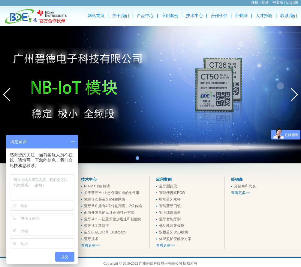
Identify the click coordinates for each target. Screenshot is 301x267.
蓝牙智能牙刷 (170, 219)
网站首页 (96, 15)
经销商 (241, 15)
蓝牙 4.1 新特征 (96, 226)
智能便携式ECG (172, 193)
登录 (265, 2)
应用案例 (169, 15)
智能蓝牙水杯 (170, 199)
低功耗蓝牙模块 (171, 226)
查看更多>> (90, 245)
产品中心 (145, 15)
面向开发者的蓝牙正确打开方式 (109, 212)
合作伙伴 (219, 15)
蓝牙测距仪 (168, 186)
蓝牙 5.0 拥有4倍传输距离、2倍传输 (113, 206)
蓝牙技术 (91, 239)
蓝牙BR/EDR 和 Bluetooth (105, 232)
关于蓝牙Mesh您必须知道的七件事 (112, 193)
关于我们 (120, 15)
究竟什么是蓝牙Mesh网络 (104, 199)
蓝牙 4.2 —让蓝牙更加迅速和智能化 (112, 219)
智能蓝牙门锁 (170, 206)
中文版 (277, 2)
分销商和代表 (245, 186)
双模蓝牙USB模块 (173, 232)
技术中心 (194, 15)
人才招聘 (264, 15)
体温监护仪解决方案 (175, 239)
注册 (254, 2)
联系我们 (288, 15)
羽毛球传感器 (170, 212)
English (292, 2)
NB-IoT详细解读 (97, 186)
